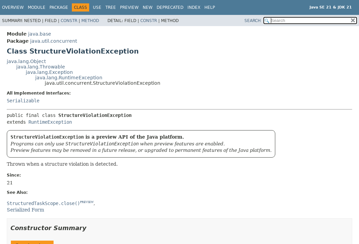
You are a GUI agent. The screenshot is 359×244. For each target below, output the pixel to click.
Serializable (23, 100)
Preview (129, 7)
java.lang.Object (26, 61)
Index (193, 7)
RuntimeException (50, 122)
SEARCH (252, 20)
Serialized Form (25, 209)
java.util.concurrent (53, 41)
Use (97, 7)
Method (90, 20)
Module (36, 7)
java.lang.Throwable (40, 66)
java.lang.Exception (49, 72)
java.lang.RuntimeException (68, 77)
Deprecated (170, 7)
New (148, 7)
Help (209, 7)
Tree (110, 7)
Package (58, 7)
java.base (39, 34)
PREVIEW (87, 202)
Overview (13, 7)
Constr (69, 20)
